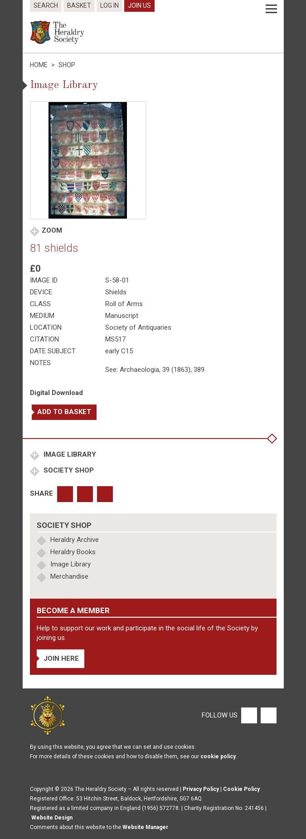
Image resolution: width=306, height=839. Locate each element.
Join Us (139, 5)
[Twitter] (267, 715)
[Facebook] (248, 715)
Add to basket (64, 412)
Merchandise (69, 576)
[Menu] (271, 9)
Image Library (69, 454)
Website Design (52, 818)
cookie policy (218, 756)
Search (46, 5)
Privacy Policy (201, 789)
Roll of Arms (124, 304)
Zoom (52, 230)
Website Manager (145, 827)
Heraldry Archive (74, 540)
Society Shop (68, 470)
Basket (79, 5)
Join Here (61, 658)
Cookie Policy (241, 789)
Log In (109, 5)
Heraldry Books (73, 552)
